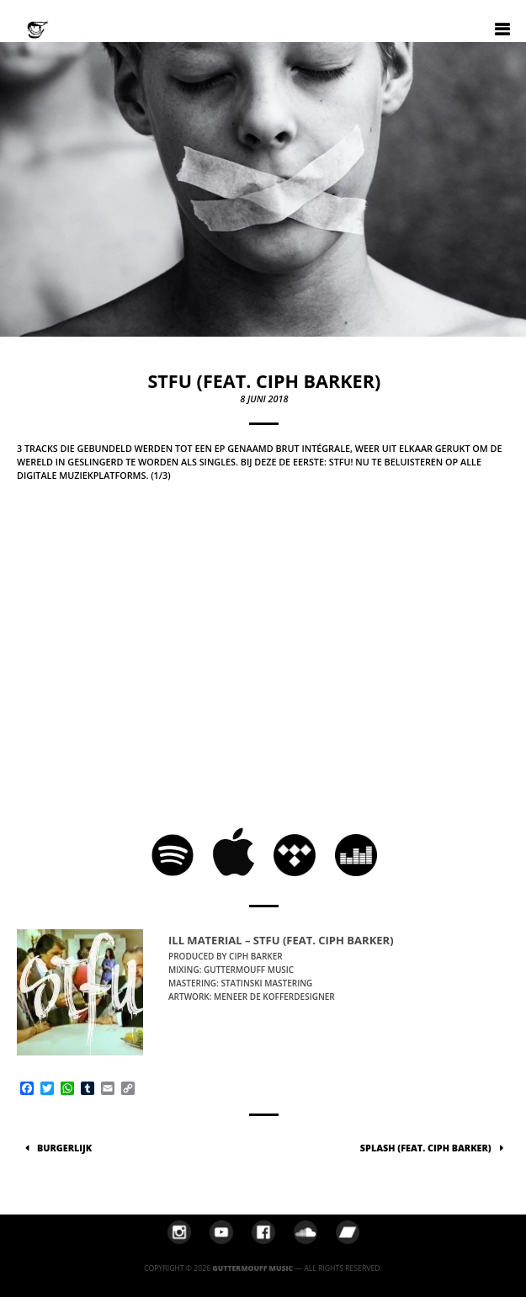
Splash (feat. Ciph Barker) (425, 1147)
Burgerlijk (64, 1147)
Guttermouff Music (252, 1268)
